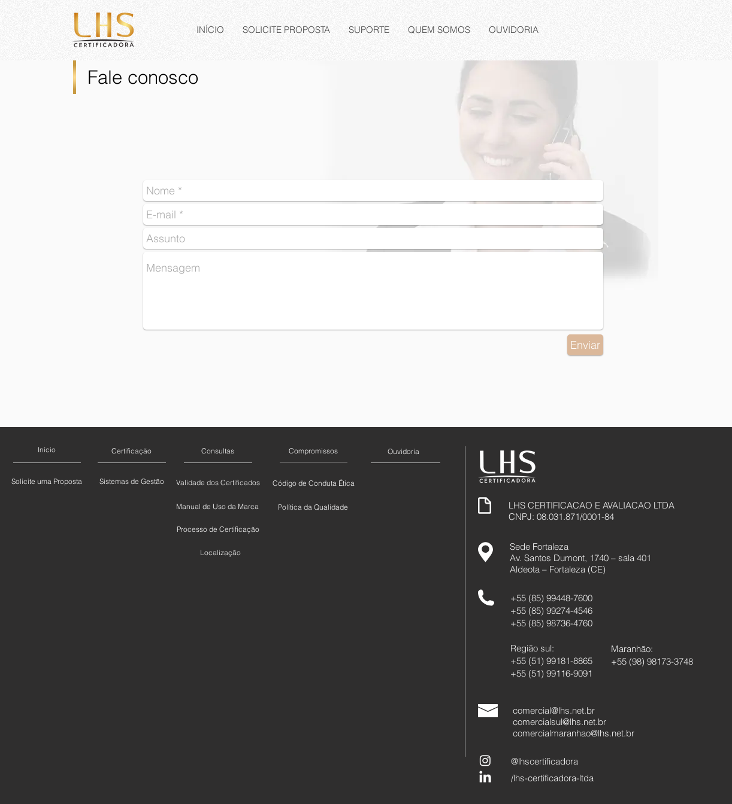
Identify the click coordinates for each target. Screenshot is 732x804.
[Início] (46, 450)
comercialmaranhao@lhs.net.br (573, 733)
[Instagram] (485, 760)
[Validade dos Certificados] (218, 483)
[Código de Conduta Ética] (313, 483)
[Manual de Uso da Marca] (217, 507)
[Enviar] (585, 344)
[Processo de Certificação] (218, 529)
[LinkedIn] (485, 777)
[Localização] (220, 553)
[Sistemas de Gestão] (131, 482)
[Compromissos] (313, 451)
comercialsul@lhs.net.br (559, 721)
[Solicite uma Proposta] (46, 482)
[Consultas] (217, 451)
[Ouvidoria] (403, 452)
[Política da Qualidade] (313, 507)
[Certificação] (131, 451)
